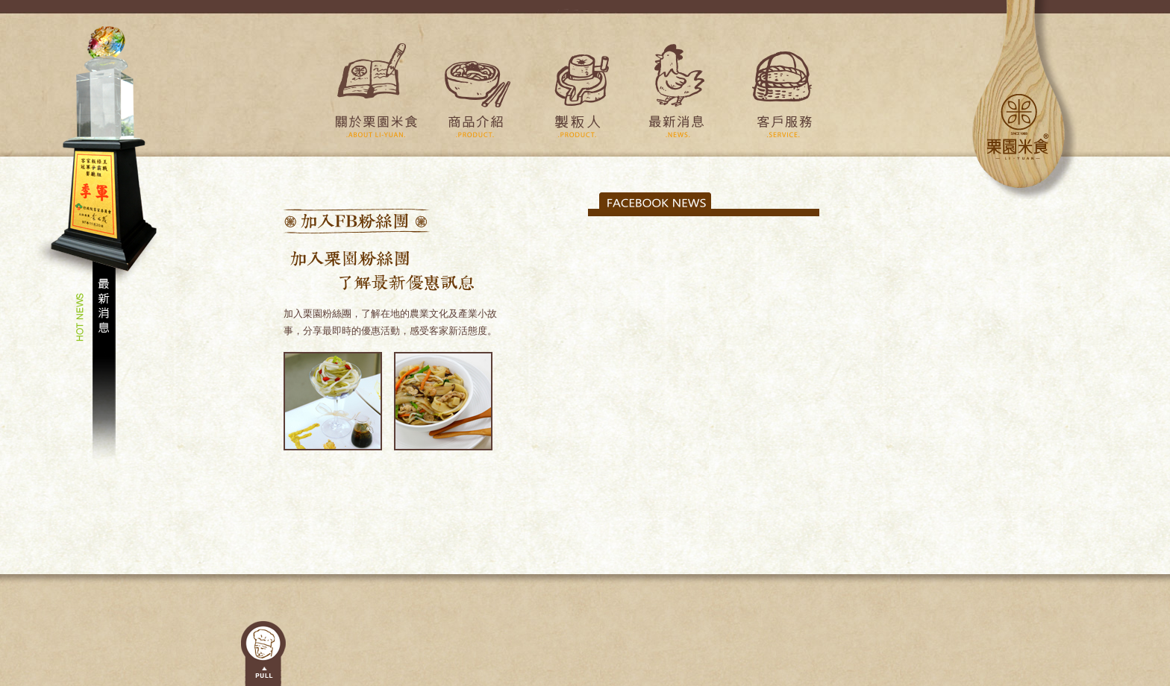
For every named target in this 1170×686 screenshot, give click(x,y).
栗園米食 (1024, 99)
